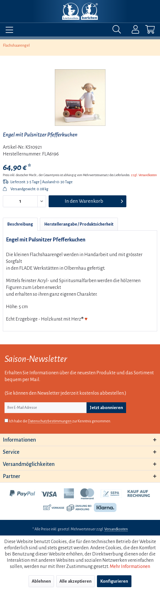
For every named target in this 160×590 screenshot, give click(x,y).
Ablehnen (41, 581)
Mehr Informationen (130, 566)
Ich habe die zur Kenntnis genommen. (60, 421)
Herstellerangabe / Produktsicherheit (78, 224)
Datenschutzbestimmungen (50, 421)
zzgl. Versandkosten (144, 175)
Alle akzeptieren (75, 581)
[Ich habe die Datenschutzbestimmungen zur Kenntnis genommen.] (6, 420)
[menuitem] (8, 30)
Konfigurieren (114, 581)
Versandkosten (116, 529)
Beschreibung (20, 224)
